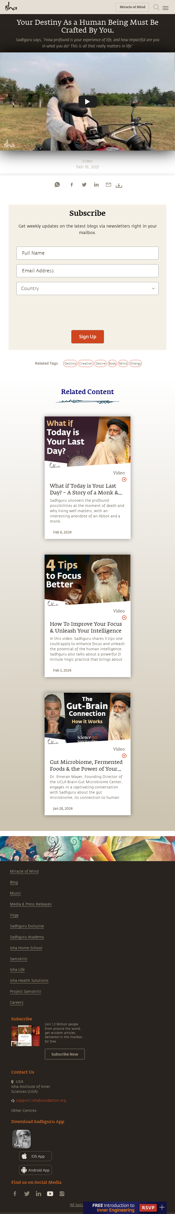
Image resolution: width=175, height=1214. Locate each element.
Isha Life (17, 970)
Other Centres (24, 1111)
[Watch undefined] (88, 102)
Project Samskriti (25, 992)
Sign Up (87, 336)
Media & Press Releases (31, 904)
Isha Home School (26, 948)
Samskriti (18, 959)
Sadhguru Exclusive (27, 926)
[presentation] (87, 310)
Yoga (14, 915)
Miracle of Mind (24, 871)
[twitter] (84, 184)
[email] (108, 184)
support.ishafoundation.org (41, 1100)
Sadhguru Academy (27, 937)
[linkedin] (96, 184)
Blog (14, 882)
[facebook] (72, 184)
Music (15, 893)
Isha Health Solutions (29, 981)
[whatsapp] (57, 184)
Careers (16, 1002)
